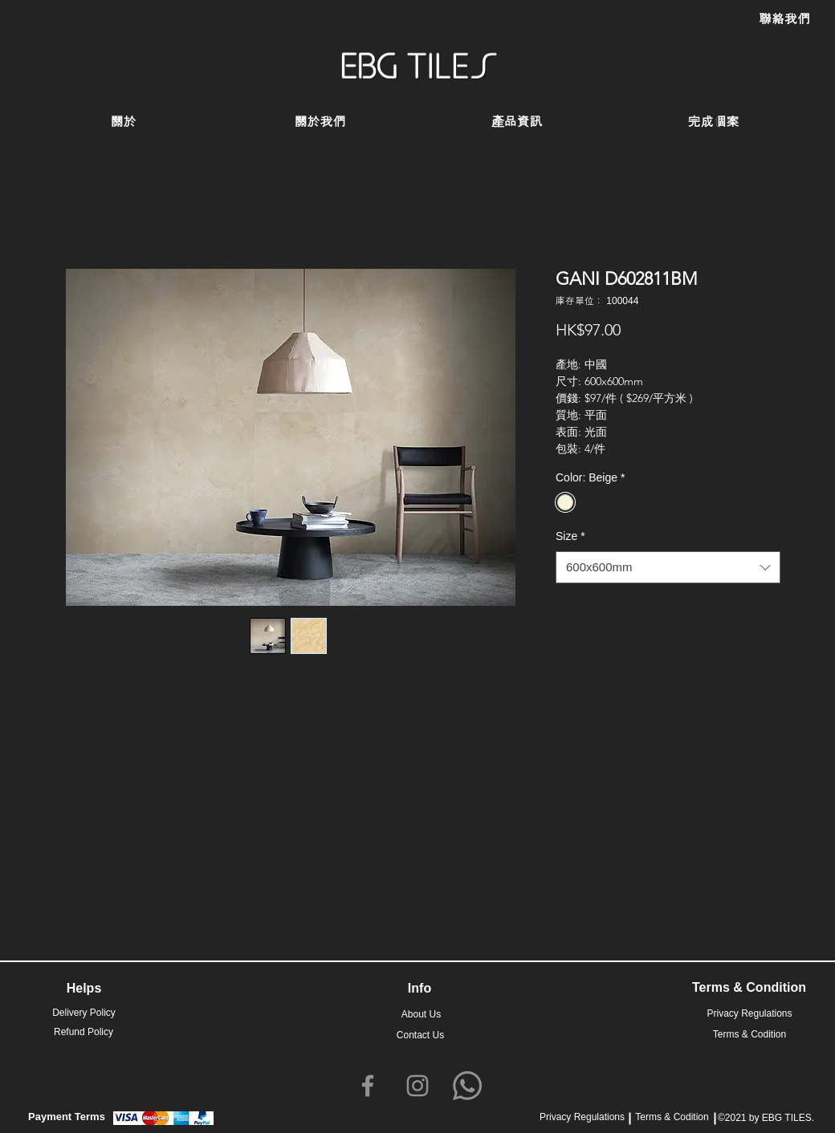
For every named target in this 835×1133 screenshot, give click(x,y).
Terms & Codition (671, 1117)
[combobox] (668, 567)
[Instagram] (417, 1085)
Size (570, 536)
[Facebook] (367, 1085)
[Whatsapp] (467, 1085)
